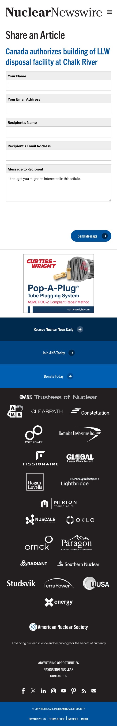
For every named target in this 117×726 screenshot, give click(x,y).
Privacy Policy (37, 719)
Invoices (73, 719)
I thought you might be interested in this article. (58, 187)
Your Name (17, 75)
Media (84, 719)
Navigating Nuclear (58, 669)
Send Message (93, 236)
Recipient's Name (22, 122)
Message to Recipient (25, 168)
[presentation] (41, 215)
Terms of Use (57, 719)
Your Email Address (24, 99)
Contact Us (58, 675)
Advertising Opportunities (58, 662)
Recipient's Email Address (29, 145)
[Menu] (108, 12)
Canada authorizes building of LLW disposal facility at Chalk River (58, 56)
